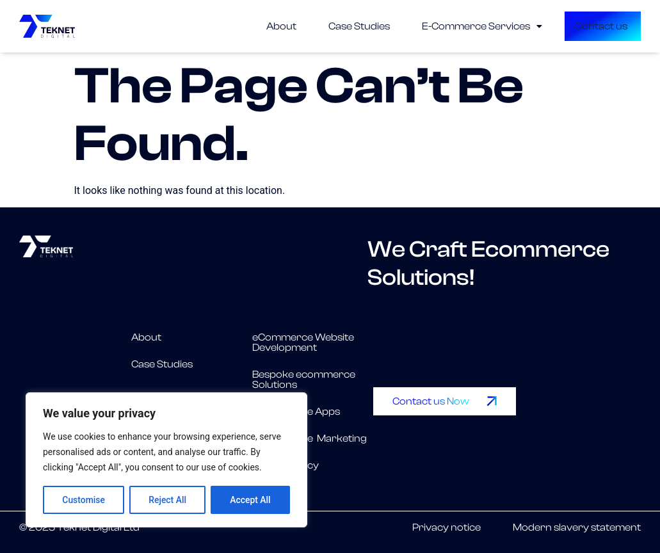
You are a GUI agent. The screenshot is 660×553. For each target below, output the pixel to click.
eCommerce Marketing (309, 438)
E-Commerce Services (448, 26)
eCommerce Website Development (303, 342)
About (247, 26)
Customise (83, 500)
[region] (166, 460)
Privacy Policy (285, 465)
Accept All (250, 500)
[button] (448, 26)
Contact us (569, 26)
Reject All (167, 500)
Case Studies (325, 26)
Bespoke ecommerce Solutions (303, 379)
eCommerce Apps (296, 411)
